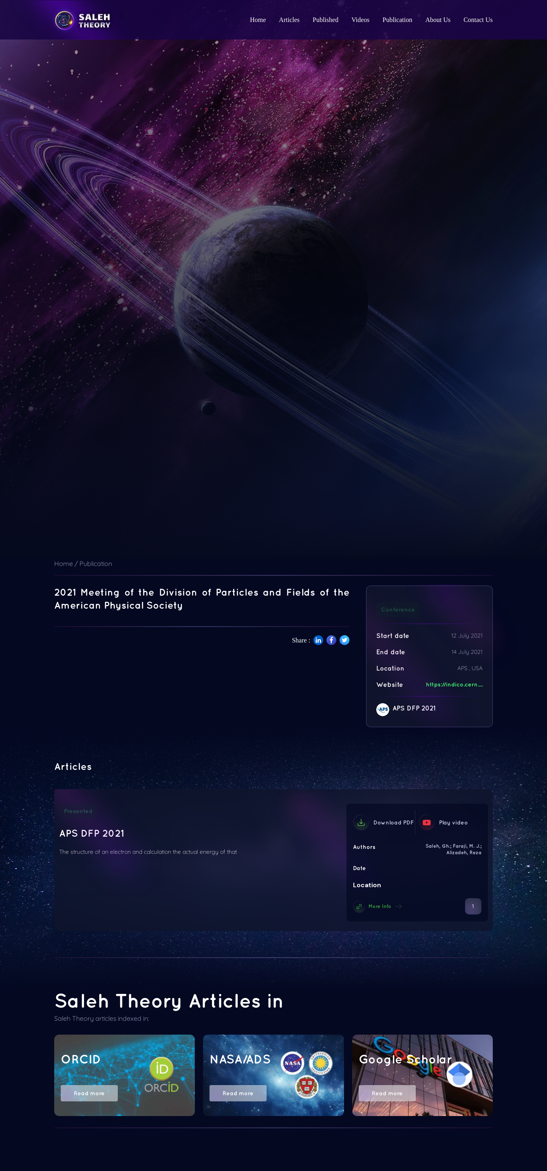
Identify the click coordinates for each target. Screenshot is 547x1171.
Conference (398, 609)
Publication (397, 19)
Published (325, 19)
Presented (78, 811)
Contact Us (478, 19)
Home (258, 19)
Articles (289, 19)
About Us (437, 19)
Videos (360, 19)
